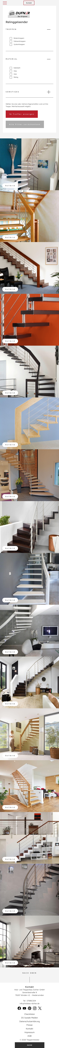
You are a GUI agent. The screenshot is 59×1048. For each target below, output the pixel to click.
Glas (13, 71)
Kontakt (29, 3)
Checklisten (29, 1014)
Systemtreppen (17, 44)
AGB (29, 1036)
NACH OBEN (29, 973)
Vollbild (10, 186)
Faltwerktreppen (18, 41)
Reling (14, 77)
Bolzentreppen (17, 38)
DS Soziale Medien (29, 1017)
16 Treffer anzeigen (21, 114)
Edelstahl (15, 68)
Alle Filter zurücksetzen (25, 124)
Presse (29, 1025)
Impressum (30, 1032)
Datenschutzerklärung (29, 1021)
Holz (13, 74)
